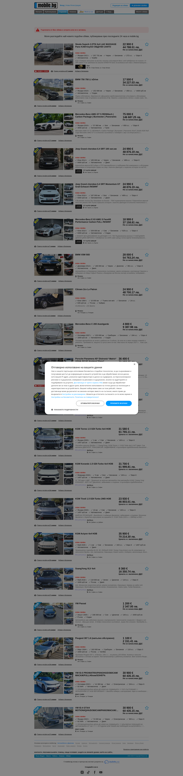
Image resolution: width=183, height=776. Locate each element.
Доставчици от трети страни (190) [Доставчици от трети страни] (88, 382)
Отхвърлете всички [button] (90, 403)
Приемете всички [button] (118, 403)
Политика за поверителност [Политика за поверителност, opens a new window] (87, 397)
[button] (64, 409)
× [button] (134, 364)
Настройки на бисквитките (62, 397)
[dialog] (91, 388)
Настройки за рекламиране (73, 394)
